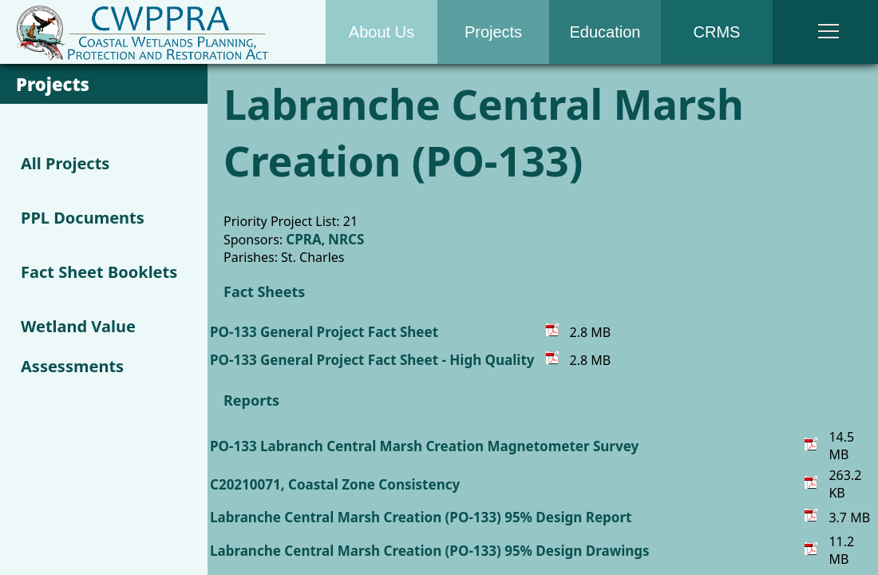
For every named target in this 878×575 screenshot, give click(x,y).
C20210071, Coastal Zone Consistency (335, 484)
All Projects (65, 163)
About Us (381, 32)
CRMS (717, 32)
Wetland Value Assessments (78, 346)
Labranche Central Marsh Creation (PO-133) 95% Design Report (420, 517)
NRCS (346, 239)
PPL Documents (82, 217)
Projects (493, 32)
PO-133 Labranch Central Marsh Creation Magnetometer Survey (424, 446)
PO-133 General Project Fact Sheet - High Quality (372, 360)
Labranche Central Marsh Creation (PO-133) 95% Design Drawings (430, 550)
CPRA (303, 239)
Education (605, 32)
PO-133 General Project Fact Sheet (324, 332)
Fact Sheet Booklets (99, 272)
